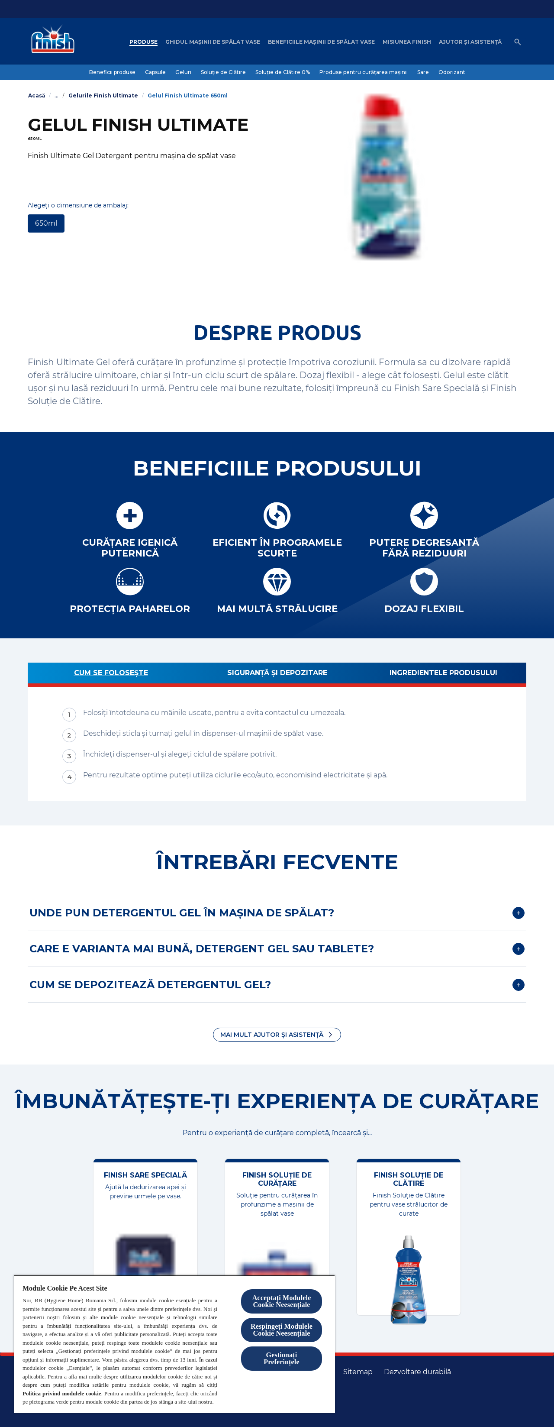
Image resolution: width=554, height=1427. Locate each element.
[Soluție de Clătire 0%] (282, 72)
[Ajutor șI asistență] (470, 42)
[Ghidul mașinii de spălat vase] (213, 42)
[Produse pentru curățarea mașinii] (363, 72)
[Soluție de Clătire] (223, 72)
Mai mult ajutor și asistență (271, 1035)
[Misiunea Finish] (407, 42)
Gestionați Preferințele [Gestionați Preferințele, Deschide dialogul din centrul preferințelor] (281, 1358)
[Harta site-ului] (358, 1372)
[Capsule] (155, 72)
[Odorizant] (452, 72)
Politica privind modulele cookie (62, 1393)
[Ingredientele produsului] (443, 675)
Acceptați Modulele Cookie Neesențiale (281, 1301)
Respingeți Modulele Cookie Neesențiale (281, 1330)
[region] (174, 1344)
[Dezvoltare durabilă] (417, 1372)
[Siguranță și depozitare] (277, 675)
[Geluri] (183, 72)
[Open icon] (517, 42)
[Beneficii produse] (112, 72)
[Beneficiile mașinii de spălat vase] (321, 42)
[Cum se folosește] (111, 675)
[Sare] (423, 72)
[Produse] (143, 42)
